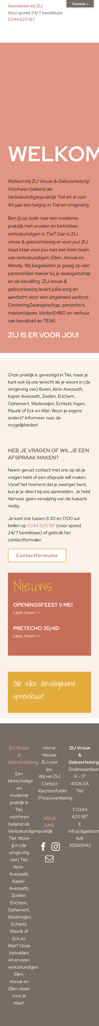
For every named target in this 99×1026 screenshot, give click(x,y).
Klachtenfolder (52, 791)
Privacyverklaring (55, 798)
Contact (49, 784)
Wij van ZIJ (49, 776)
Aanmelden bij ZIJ (25, 6)
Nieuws (49, 755)
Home (49, 748)
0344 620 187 (21, 19)
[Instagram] (55, 846)
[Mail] (49, 859)
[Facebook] (43, 846)
